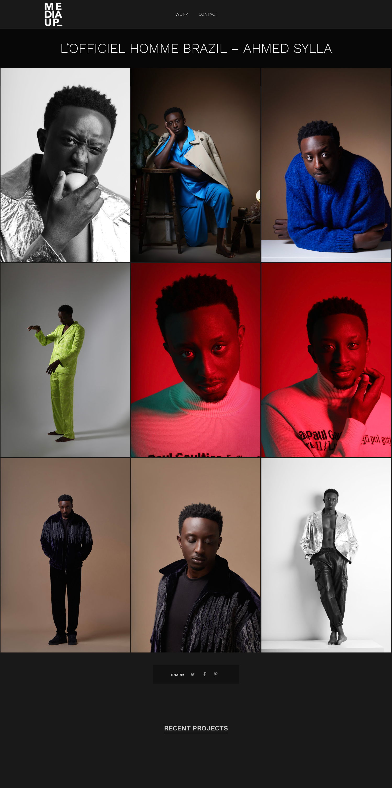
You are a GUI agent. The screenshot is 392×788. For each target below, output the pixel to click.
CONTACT (208, 14)
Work (181, 14)
